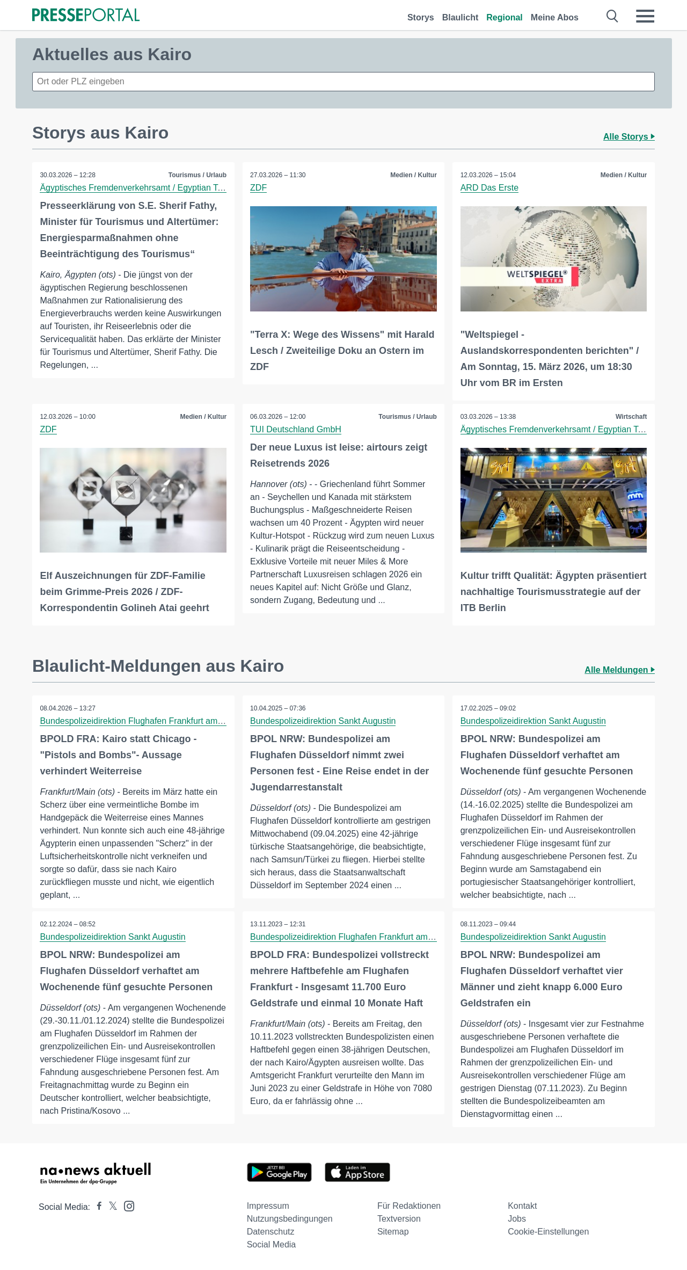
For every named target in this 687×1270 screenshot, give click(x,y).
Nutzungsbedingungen (290, 1218)
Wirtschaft (631, 416)
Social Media (271, 1244)
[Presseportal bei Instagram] (126, 1204)
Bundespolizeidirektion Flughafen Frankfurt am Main (139, 720)
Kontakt (522, 1205)
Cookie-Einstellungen (548, 1231)
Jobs (517, 1218)
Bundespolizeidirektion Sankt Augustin (323, 720)
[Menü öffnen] (645, 16)
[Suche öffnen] (612, 16)
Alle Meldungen (619, 669)
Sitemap (393, 1231)
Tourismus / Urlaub (197, 175)
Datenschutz (271, 1231)
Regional (504, 17)
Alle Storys (629, 136)
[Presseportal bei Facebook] (96, 1206)
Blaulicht (460, 17)
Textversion (399, 1218)
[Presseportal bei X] (110, 1206)
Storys (420, 17)
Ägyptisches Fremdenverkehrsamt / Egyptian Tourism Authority (159, 187)
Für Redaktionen (409, 1205)
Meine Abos (555, 17)
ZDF (259, 187)
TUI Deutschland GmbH (296, 428)
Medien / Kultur (413, 175)
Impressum (268, 1205)
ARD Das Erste (489, 187)
